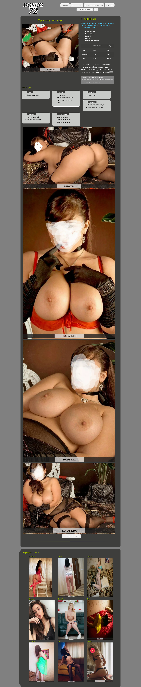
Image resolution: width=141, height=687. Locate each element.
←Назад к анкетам (71, 536)
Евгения (31, 599)
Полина (89, 641)
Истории (109, 5)
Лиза (88, 599)
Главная (65, 5)
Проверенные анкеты (94, 5)
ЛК (96, 9)
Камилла (32, 641)
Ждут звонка (77, 5)
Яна (59, 641)
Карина (89, 556)
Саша (60, 556)
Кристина (32, 556)
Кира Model (61, 599)
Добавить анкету (85, 9)
